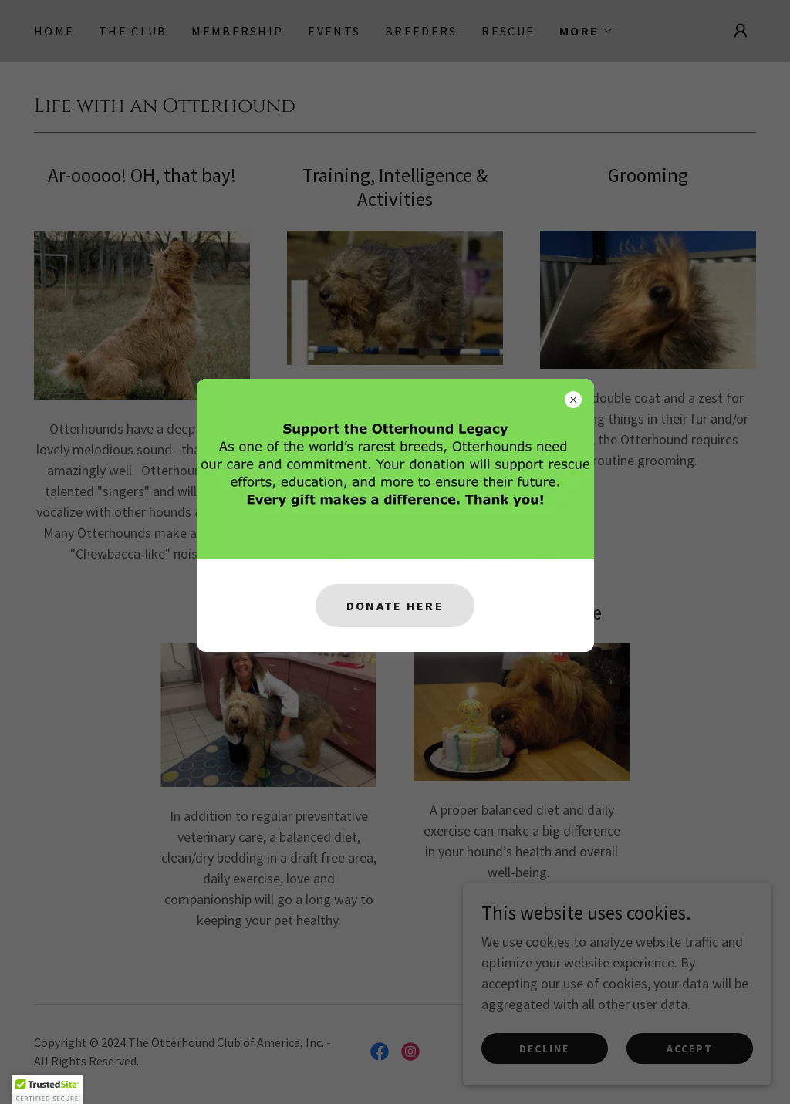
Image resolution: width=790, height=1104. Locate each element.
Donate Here (395, 605)
